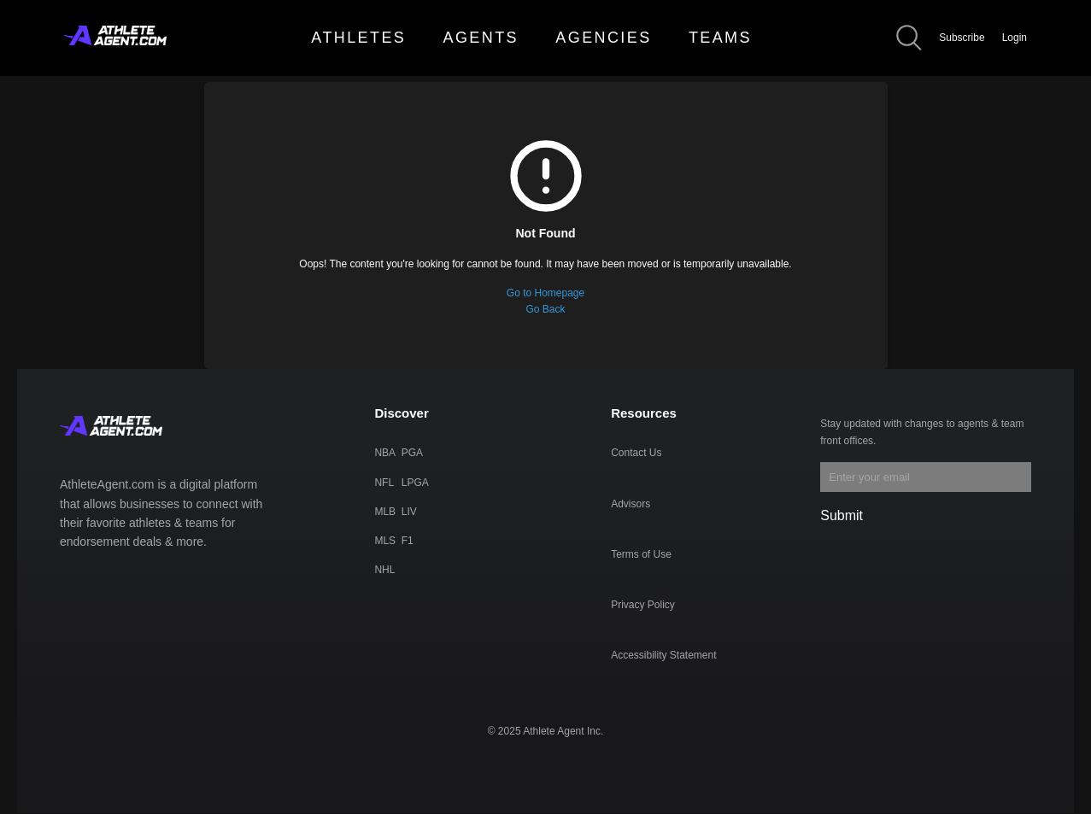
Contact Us (636, 453)
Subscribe (961, 38)
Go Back (545, 309)
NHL (384, 570)
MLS (385, 541)
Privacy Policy (643, 605)
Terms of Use (641, 554)
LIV (409, 512)
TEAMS (720, 37)
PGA (412, 453)
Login (1014, 38)
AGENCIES (603, 37)
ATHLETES (358, 37)
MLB (385, 512)
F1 (408, 541)
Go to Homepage (545, 293)
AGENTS (481, 37)
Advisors (630, 504)
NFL (384, 483)
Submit (841, 515)
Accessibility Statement (663, 655)
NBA (385, 453)
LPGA (415, 483)
